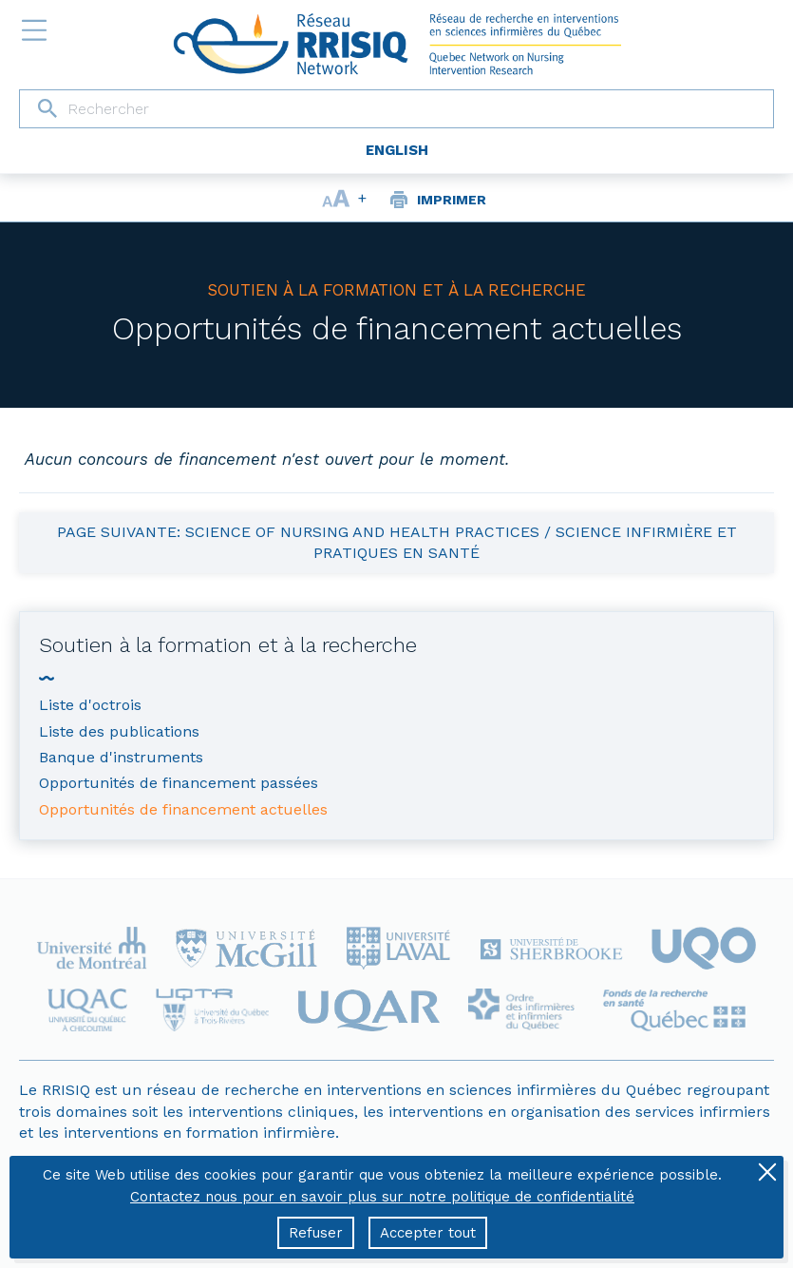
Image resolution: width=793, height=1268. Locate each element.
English (397, 150)
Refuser (316, 1232)
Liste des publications (119, 731)
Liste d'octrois (90, 705)
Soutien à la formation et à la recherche (396, 289)
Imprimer (451, 199)
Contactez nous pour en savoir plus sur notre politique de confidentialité (382, 1196)
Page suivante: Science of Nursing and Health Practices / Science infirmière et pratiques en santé (397, 542)
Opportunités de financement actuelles (397, 328)
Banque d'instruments (121, 757)
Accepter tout (428, 1232)
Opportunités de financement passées (178, 783)
